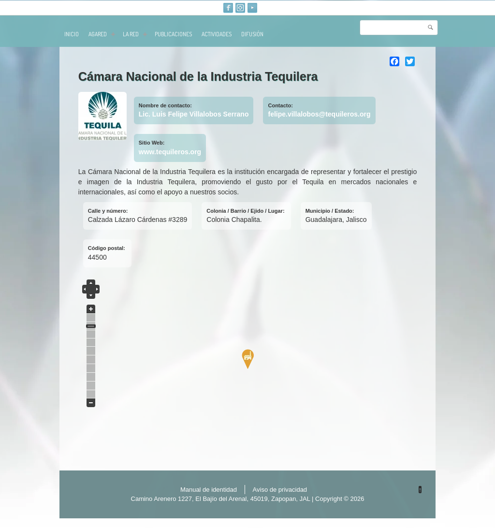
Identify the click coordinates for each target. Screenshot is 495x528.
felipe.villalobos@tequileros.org (319, 114)
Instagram (240, 8)
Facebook (228, 8)
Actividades (217, 34)
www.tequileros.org (170, 152)
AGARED (101, 34)
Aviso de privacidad (280, 489)
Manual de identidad (208, 489)
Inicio (71, 34)
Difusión (252, 34)
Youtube (252, 8)
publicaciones (173, 34)
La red (135, 34)
